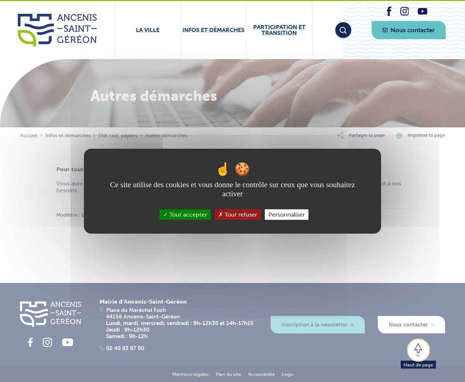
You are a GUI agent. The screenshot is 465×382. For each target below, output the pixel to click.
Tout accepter (185, 214)
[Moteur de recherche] (343, 30)
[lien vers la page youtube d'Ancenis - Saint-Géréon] (422, 12)
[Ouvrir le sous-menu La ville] (148, 30)
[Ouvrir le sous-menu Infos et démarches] (213, 30)
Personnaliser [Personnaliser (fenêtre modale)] (286, 214)
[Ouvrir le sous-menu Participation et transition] (279, 30)
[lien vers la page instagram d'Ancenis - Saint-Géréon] (404, 13)
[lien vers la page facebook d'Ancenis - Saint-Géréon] (389, 14)
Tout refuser (237, 214)
